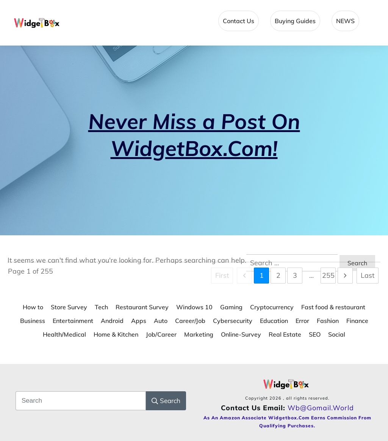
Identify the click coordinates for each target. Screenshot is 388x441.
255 (328, 275)
